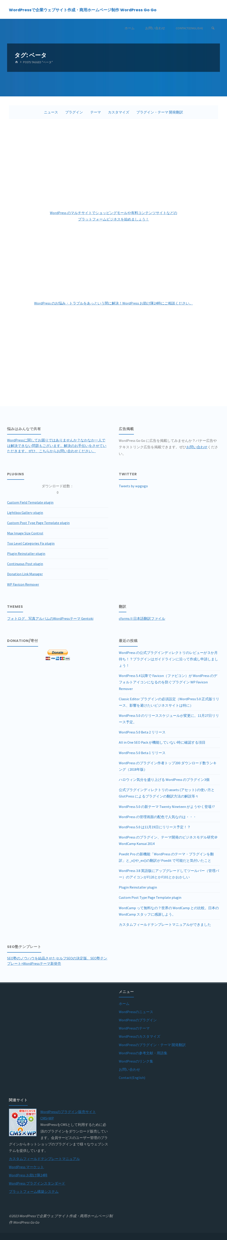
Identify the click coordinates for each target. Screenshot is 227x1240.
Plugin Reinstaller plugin (26, 553)
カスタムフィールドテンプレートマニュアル (44, 1158)
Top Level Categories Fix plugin (31, 543)
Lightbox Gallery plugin (25, 512)
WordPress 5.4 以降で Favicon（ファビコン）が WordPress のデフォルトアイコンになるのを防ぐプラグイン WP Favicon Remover (168, 682)
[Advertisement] (113, 164)
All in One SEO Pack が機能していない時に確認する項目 (162, 742)
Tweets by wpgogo (133, 486)
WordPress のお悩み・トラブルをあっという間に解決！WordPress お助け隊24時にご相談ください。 (113, 303)
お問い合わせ (196, 447)
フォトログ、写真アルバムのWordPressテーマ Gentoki (50, 618)
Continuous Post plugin (25, 564)
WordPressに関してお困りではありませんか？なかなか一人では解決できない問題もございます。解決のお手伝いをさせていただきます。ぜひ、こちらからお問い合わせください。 (56, 445)
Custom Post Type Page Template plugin (38, 523)
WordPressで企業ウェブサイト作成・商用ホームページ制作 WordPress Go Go (83, 9)
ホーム (124, 1003)
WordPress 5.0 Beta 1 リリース (142, 753)
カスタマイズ (118, 112)
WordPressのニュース (136, 1012)
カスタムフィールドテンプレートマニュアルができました (165, 924)
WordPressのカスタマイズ (139, 1036)
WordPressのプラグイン (138, 1020)
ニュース (51, 112)
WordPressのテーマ (134, 1028)
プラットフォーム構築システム (34, 1191)
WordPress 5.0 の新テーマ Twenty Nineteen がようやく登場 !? (167, 806)
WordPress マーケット (26, 1167)
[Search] (213, 28)
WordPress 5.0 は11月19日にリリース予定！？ (155, 827)
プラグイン (74, 112)
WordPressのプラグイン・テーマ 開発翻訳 (152, 1045)
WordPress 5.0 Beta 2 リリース (142, 732)
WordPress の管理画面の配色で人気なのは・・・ (157, 817)
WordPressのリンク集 (136, 1061)
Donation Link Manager (25, 574)
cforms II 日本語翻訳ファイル (142, 618)
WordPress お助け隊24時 (28, 1175)
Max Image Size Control (25, 533)
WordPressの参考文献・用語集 (143, 1053)
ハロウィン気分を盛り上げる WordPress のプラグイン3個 (164, 779)
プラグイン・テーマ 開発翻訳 (159, 112)
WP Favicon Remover (23, 584)
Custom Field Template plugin (30, 502)
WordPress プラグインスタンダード (37, 1183)
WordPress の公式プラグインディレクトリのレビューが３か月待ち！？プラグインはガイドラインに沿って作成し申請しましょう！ (168, 659)
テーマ (95, 112)
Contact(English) (132, 1077)
